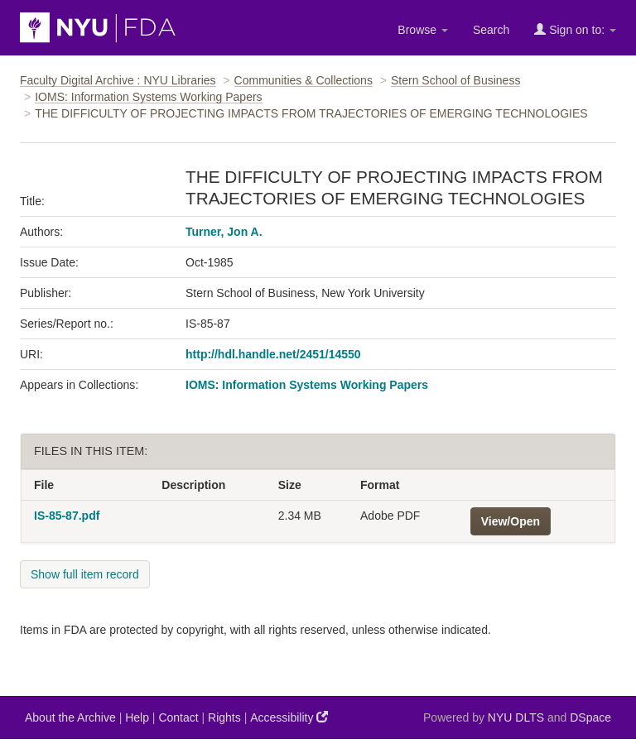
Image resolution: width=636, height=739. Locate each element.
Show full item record (85, 574)
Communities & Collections (303, 80)
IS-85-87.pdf (66, 515)
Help (137, 717)
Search (491, 29)
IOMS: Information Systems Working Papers (148, 96)
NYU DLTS (516, 717)
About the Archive (70, 717)
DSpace (590, 717)
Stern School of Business (455, 80)
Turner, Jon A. (224, 231)
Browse (423, 29)
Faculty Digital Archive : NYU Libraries (118, 80)
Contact (178, 717)
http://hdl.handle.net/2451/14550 (273, 354)
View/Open (510, 521)
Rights (224, 717)
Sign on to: (575, 29)
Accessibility (289, 717)
